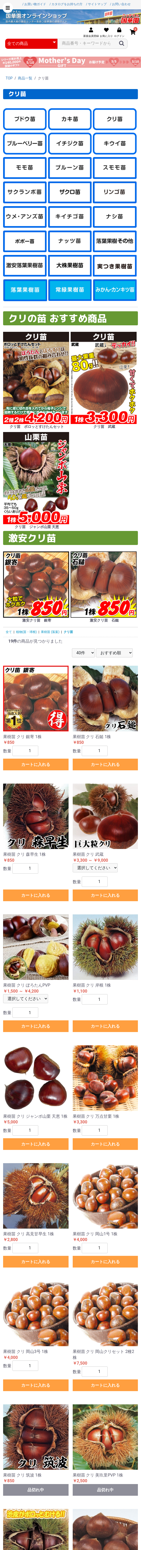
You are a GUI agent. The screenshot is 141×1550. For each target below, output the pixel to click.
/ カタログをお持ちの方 (66, 4)
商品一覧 (25, 78)
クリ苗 (68, 632)
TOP (9, 78)
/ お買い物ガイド (34, 4)
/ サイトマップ (96, 4)
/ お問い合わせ (120, 4)
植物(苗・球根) (26, 632)
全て (9, 632)
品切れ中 (35, 1489)
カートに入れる (35, 764)
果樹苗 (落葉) (50, 632)
